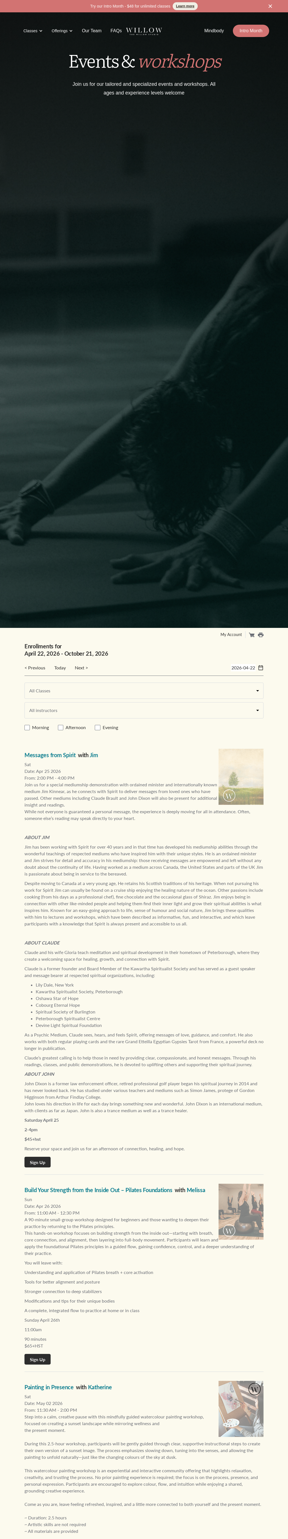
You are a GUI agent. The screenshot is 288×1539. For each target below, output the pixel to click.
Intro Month (251, 30)
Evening (110, 727)
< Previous (34, 667)
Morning (40, 727)
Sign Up (37, 1162)
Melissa (196, 1189)
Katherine (100, 1387)
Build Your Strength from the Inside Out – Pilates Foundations (98, 1189)
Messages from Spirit (50, 755)
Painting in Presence (49, 1387)
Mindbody (214, 30)
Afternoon (76, 727)
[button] (33, 31)
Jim (94, 755)
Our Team (92, 30)
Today (60, 667)
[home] (144, 31)
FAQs (116, 30)
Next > (81, 667)
